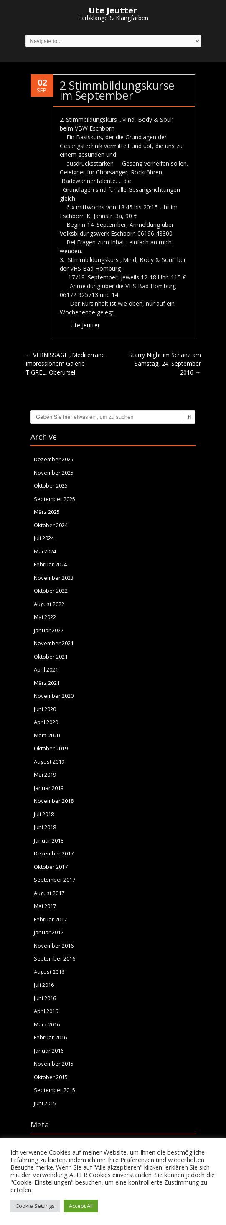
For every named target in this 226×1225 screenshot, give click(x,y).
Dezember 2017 (54, 853)
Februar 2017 (50, 919)
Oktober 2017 (51, 866)
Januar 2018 (48, 840)
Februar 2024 (50, 564)
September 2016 (54, 958)
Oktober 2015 (51, 1077)
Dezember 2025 (54, 459)
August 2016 (49, 972)
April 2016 (46, 1011)
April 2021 (46, 669)
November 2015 (54, 1063)
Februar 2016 (50, 1037)
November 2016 (54, 945)
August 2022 (49, 604)
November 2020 (54, 695)
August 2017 (49, 893)
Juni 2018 (45, 827)
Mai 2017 (45, 906)
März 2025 (47, 512)
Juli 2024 (44, 538)
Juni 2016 (45, 998)
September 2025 (54, 499)
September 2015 (54, 1090)
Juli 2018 (44, 814)
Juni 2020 (45, 709)
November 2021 (54, 643)
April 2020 (46, 722)
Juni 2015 (45, 1103)
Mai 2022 (45, 617)
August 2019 (49, 761)
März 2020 (47, 735)
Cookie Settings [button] (35, 1206)
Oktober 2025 (51, 485)
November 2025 (54, 472)
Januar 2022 (48, 630)
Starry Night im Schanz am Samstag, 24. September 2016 (165, 363)
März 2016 (47, 1024)
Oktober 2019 (51, 748)
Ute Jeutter (85, 325)
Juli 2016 (44, 985)
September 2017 (54, 879)
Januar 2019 (48, 788)
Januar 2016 (48, 1050)
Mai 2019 (45, 774)
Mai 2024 (45, 551)
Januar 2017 (48, 932)
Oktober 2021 (51, 656)
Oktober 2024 (51, 525)
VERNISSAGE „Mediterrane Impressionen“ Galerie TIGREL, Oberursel (65, 363)
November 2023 (54, 577)
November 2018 (54, 801)
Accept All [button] (81, 1206)
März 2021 (47, 683)
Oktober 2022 (51, 590)
